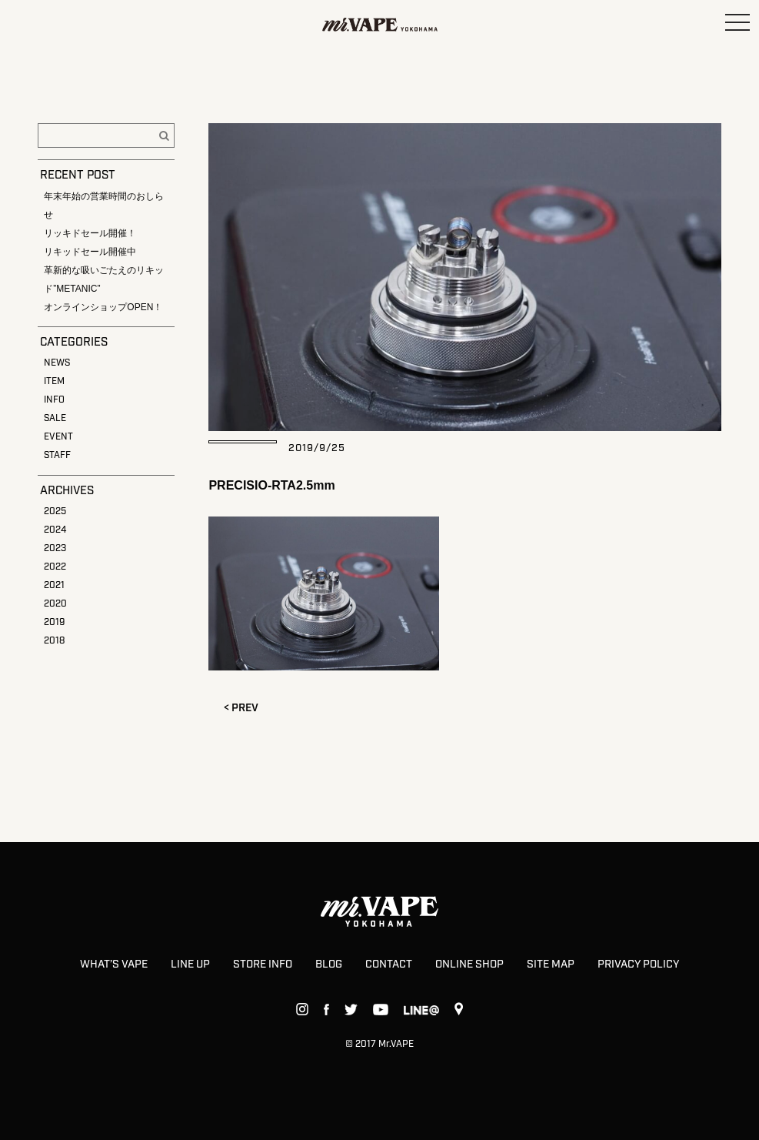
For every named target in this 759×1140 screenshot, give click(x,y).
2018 (54, 641)
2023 (55, 548)
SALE (55, 418)
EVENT (58, 437)
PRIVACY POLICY (638, 964)
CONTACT (388, 964)
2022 (55, 567)
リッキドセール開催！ (90, 233)
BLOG (328, 964)
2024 (55, 530)
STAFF (57, 455)
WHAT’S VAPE (114, 964)
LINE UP (190, 964)
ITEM (54, 381)
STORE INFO (262, 964)
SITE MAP (550, 964)
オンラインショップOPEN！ (103, 307)
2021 (54, 585)
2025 (55, 511)
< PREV (241, 708)
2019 (54, 622)
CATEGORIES (74, 342)
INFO (54, 400)
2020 (55, 604)
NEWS (57, 363)
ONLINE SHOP (469, 964)
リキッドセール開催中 (90, 251)
